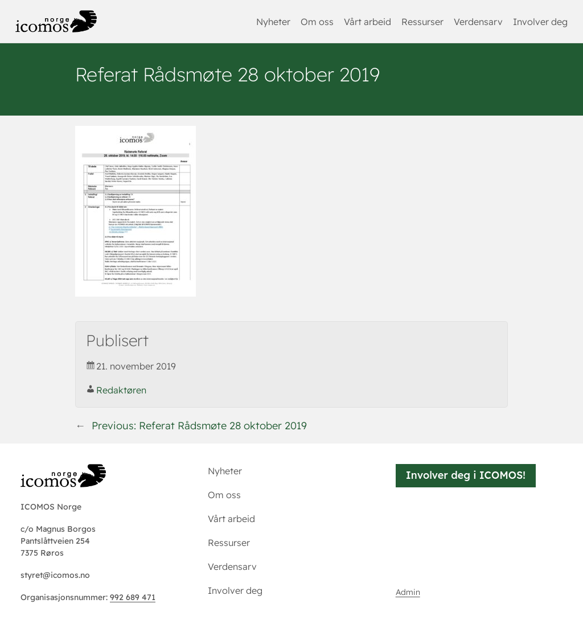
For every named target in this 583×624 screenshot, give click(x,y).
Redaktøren (121, 390)
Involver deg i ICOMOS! (465, 475)
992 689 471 (132, 597)
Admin (408, 592)
